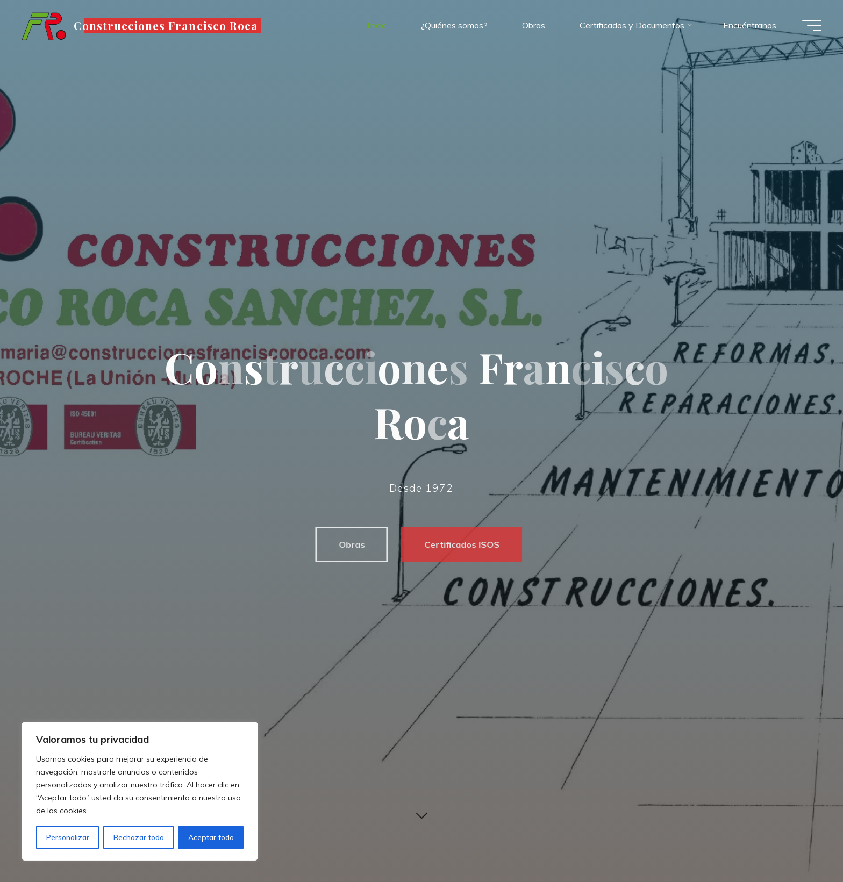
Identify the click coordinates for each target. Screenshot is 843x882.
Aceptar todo (211, 837)
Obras (347, 544)
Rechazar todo (138, 837)
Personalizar (67, 837)
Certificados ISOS (457, 544)
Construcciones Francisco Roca (166, 25)
